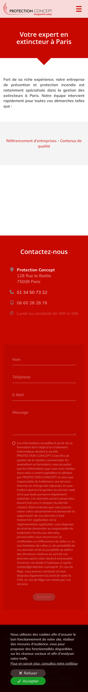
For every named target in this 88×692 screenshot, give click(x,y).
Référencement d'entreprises (31, 140)
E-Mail (18, 394)
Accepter (28, 681)
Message (20, 412)
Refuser (28, 673)
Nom (16, 359)
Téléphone (21, 377)
